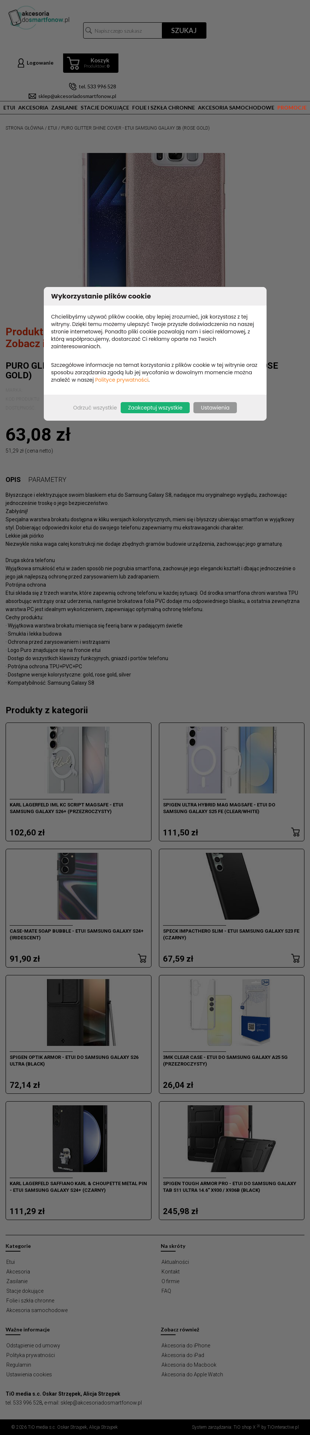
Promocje (292, 107)
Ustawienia (215, 407)
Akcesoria (33, 107)
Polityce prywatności (122, 380)
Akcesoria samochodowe (236, 107)
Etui (9, 107)
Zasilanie (64, 107)
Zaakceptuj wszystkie (155, 407)
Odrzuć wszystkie (95, 407)
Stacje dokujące (105, 107)
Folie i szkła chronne (163, 107)
